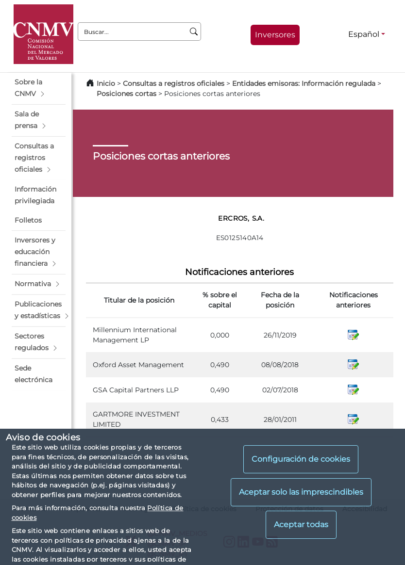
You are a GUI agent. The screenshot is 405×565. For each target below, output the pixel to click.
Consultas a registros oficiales (173, 83)
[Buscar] (194, 31)
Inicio (106, 83)
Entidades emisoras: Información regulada (303, 83)
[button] (39, 88)
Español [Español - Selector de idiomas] (363, 34)
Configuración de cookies (301, 459)
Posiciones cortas (126, 93)
